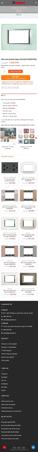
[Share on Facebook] (5, 87)
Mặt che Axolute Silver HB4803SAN (28, 235)
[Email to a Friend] (11, 87)
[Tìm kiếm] (36, 2)
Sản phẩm (23, 8)
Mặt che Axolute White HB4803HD (28, 180)
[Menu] (2, 3)
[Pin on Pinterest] (14, 87)
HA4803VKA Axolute (27, 82)
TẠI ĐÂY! (32, 125)
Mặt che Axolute (28, 84)
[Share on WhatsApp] (2, 87)
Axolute (8, 82)
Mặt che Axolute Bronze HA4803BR (28, 291)
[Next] (36, 138)
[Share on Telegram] (17, 87)
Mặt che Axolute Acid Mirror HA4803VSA (9, 291)
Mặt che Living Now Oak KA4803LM (28, 207)
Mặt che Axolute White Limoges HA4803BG (10, 235)
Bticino (13, 82)
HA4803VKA (18, 82)
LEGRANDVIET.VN (23, 449)
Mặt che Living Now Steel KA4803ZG (28, 263)
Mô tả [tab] (3, 95)
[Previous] (2, 138)
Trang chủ (15, 8)
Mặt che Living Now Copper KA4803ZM (10, 263)
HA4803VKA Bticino (6, 84)
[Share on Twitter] (8, 87)
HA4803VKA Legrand (18, 84)
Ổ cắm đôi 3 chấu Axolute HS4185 (9, 180)
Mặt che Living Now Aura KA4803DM (9, 207)
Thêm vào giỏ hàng (15, 71)
